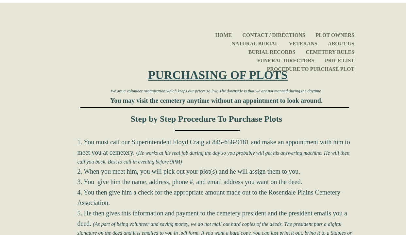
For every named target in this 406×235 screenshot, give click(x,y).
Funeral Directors (285, 60)
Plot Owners (335, 35)
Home (223, 35)
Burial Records (272, 52)
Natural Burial (255, 43)
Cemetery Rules (330, 52)
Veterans (303, 43)
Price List (339, 60)
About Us (341, 43)
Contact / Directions (273, 35)
